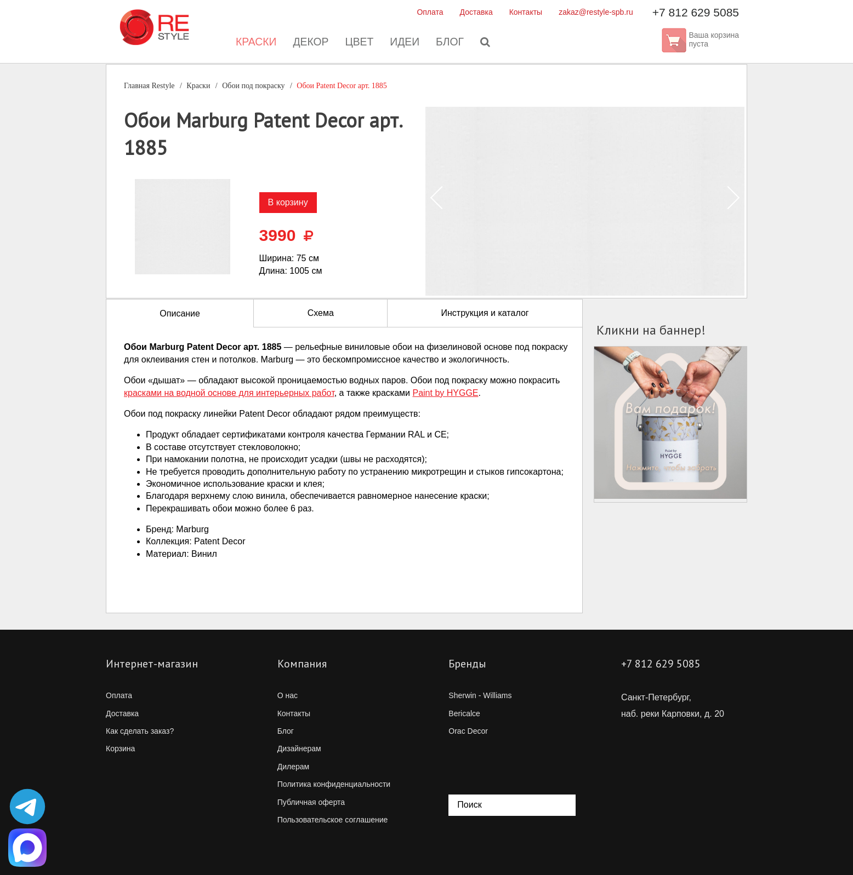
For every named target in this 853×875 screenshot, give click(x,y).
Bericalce (464, 713)
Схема (321, 313)
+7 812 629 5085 (695, 12)
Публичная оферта (311, 802)
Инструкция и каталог (484, 313)
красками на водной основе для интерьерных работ (229, 393)
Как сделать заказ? (140, 731)
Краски (253, 44)
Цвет (358, 44)
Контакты (525, 12)
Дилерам (293, 766)
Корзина (120, 748)
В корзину (288, 202)
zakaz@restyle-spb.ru (596, 12)
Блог (450, 44)
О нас (287, 695)
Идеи (404, 44)
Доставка (476, 12)
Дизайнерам (299, 748)
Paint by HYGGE (445, 393)
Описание (180, 313)
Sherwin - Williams (479, 695)
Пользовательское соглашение (332, 819)
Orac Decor (468, 731)
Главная (149, 86)
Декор (309, 44)
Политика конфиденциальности (334, 784)
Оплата (430, 12)
